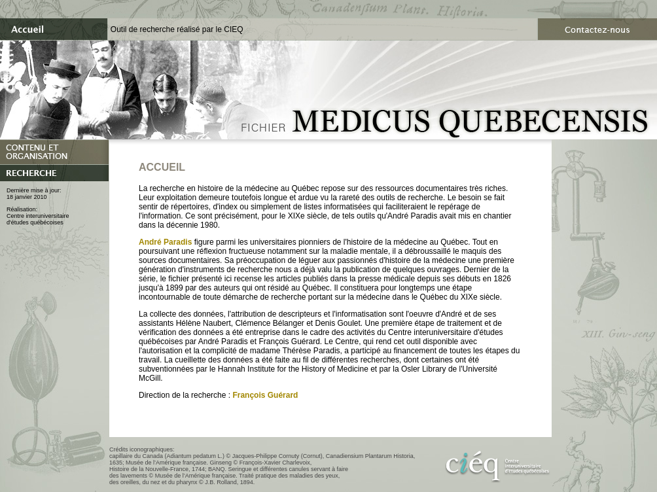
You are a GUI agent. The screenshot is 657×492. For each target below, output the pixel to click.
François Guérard (265, 395)
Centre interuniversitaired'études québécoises (38, 219)
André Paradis (165, 242)
